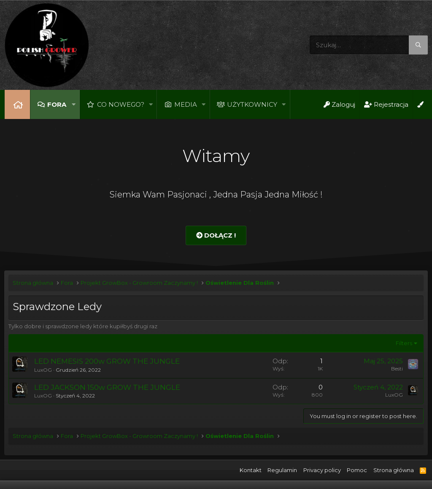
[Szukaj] (369, 44)
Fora (56, 104)
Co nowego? (120, 104)
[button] (73, 104)
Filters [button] (404, 343)
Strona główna (17, 104)
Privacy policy (322, 470)
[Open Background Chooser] (420, 104)
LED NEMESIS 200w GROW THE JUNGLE (107, 361)
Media (185, 104)
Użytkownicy (252, 104)
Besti (397, 368)
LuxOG (43, 370)
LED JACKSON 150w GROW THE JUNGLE (107, 387)
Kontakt (251, 470)
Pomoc (357, 470)
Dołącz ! (216, 235)
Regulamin (282, 470)
